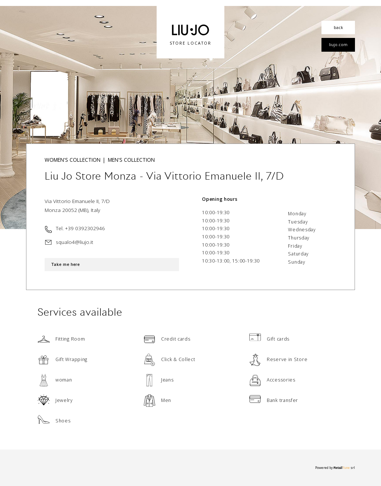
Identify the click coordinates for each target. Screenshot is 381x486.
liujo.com (338, 44)
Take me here (67, 264)
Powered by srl (335, 467)
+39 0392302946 (85, 228)
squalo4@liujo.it (74, 241)
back (338, 27)
